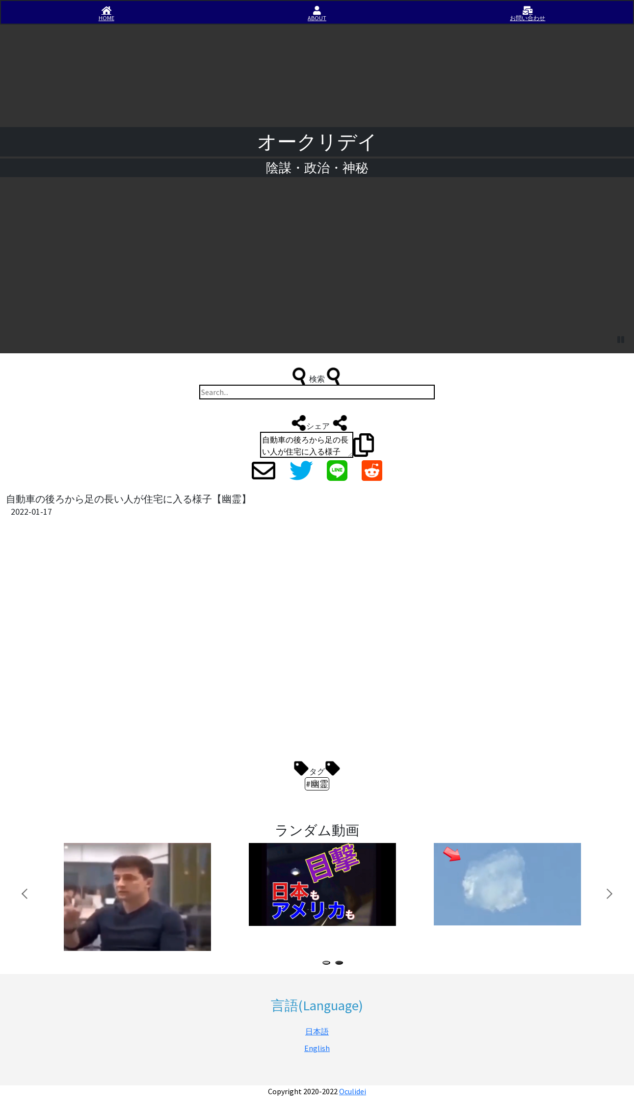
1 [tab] (328, 964)
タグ (317, 768)
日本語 (317, 1031)
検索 (317, 376)
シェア (318, 423)
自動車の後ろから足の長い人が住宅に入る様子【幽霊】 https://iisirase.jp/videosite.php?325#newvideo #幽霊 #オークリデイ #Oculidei (306, 445)
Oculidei (352, 1091)
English (317, 1048)
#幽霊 (317, 783)
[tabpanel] (140, 897)
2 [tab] (341, 964)
